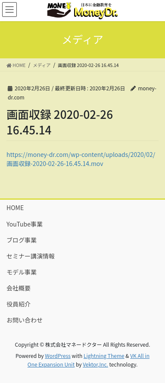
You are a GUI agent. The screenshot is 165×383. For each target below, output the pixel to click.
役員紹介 (18, 304)
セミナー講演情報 (30, 256)
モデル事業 (21, 272)
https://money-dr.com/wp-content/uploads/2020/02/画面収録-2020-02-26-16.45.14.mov (80, 159)
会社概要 (18, 288)
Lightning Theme (104, 355)
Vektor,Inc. (95, 364)
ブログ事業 (21, 240)
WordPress (58, 355)
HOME (15, 207)
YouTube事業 (24, 224)
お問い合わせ (24, 320)
